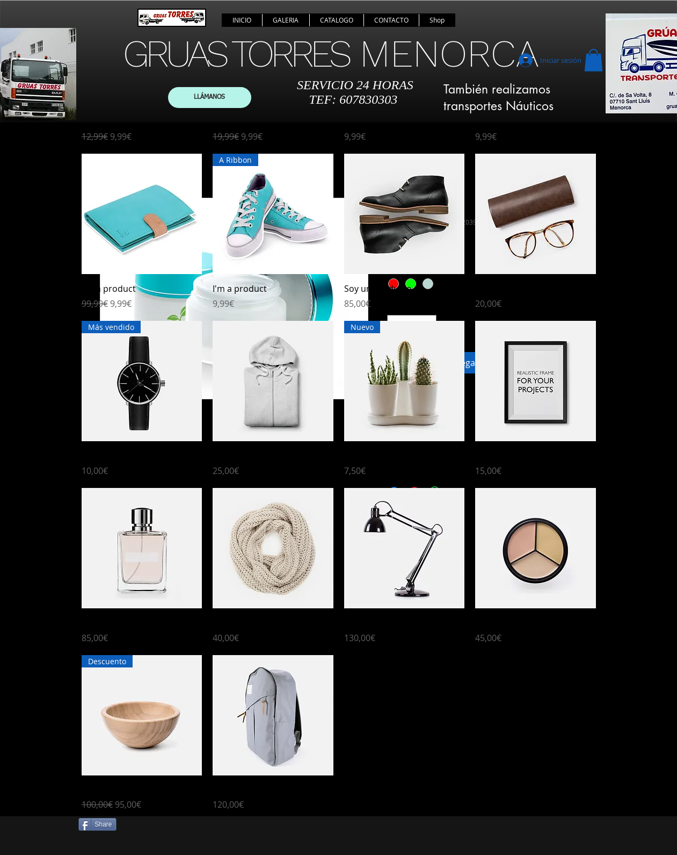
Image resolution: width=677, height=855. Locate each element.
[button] (593, 60)
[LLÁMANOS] (209, 97)
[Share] (97, 824)
